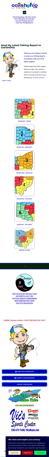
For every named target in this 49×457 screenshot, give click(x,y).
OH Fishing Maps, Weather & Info (24, 17)
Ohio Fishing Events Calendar (24, 19)
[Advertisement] (24, 33)
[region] (27, 446)
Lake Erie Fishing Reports (24, 23)
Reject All (27, 453)
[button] (24, 12)
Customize (14, 453)
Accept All (40, 453)
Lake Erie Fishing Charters (24, 21)
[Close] (47, 437)
